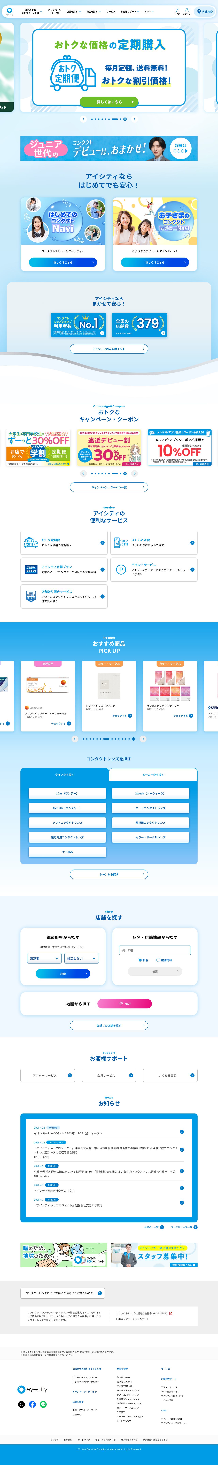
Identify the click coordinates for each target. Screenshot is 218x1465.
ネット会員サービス (170, 1391)
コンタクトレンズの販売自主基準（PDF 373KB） (144, 1313)
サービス (165, 1369)
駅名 (145, 960)
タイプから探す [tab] (64, 775)
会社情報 (54, 1439)
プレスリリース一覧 (184, 1227)
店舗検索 (207, 12)
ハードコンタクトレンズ (151, 808)
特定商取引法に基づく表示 (155, 1439)
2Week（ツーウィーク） (150, 793)
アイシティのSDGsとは (171, 1418)
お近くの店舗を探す (109, 1025)
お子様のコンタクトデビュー (86, 1381)
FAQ (177, 13)
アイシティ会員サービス (172, 1396)
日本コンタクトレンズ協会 (132, 1319)
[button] (83, 119)
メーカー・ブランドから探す (130, 1416)
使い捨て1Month (124, 1385)
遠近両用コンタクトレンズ (67, 837)
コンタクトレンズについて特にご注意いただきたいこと (63, 1293)
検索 (63, 974)
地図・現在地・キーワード (85, 1409)
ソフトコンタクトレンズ (67, 823)
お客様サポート (169, 1379)
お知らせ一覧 (154, 1227)
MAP (128, 1004)
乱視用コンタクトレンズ (151, 823)
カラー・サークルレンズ (151, 837)
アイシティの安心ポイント (109, 349)
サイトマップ (84, 1439)
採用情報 (68, 1439)
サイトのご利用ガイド (105, 1439)
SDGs (164, 1410)
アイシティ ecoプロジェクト (174, 1423)
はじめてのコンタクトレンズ (87, 1369)
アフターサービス (52, 1075)
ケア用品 (67, 852)
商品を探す (122, 1369)
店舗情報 (166, 960)
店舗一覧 (77, 1414)
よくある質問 (176, 1075)
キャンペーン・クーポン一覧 (109, 487)
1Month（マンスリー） (67, 808)
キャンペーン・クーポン (85, 1391)
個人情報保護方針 (129, 1439)
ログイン (186, 13)
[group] (48, 696)
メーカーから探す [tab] (153, 775)
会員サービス (115, 1075)
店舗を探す (78, 1401)
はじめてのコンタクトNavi (85, 1377)
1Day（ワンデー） (67, 793)
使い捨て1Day (123, 1377)
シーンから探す (109, 874)
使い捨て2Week (124, 1381)
